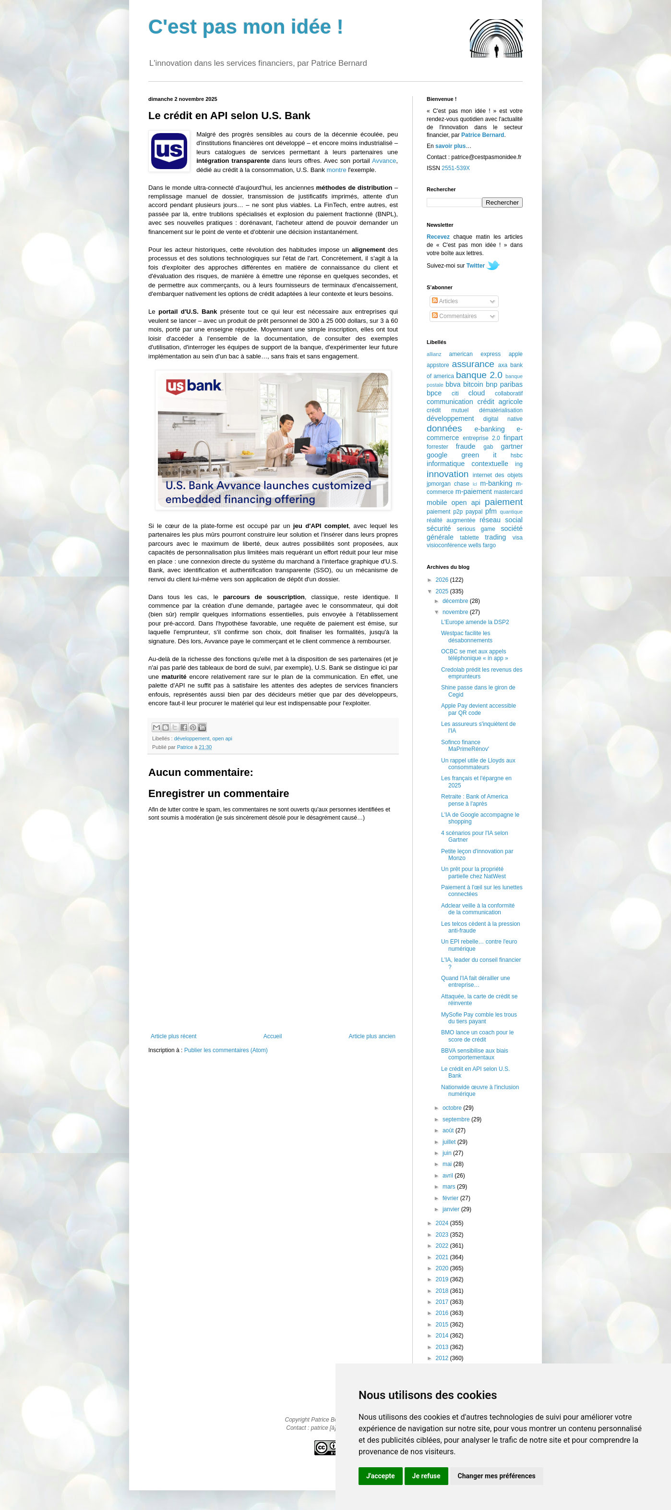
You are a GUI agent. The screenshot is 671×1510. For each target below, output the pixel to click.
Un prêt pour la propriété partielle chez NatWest (473, 872)
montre (336, 169)
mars (450, 1186)
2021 (443, 1257)
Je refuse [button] (426, 1476)
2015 (443, 1324)
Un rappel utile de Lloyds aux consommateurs (478, 764)
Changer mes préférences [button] (497, 1476)
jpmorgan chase (448, 483)
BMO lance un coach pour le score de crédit (477, 1036)
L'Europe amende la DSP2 (475, 622)
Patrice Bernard (482, 135)
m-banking (496, 483)
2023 (443, 1234)
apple (516, 354)
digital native (503, 419)
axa (502, 365)
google (437, 455)
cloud (476, 393)
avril (449, 1175)
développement (192, 738)
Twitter (476, 265)
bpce (434, 393)
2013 (443, 1347)
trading (495, 537)
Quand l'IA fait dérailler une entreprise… (475, 981)
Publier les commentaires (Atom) (226, 1050)
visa (518, 537)
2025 (443, 591)
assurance (473, 364)
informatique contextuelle (467, 463)
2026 (443, 580)
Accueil (273, 1036)
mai (448, 1164)
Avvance (384, 160)
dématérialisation (501, 410)
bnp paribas (504, 384)
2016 (443, 1313)
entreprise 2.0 (481, 438)
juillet (450, 1142)
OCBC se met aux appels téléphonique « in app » (474, 655)
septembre (457, 1119)
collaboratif (509, 393)
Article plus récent (173, 1036)
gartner (512, 446)
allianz (434, 354)
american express (475, 354)
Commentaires (454, 316)
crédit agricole (500, 401)
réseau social (501, 520)
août (449, 1130)
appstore (438, 365)
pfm (491, 511)
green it (478, 455)
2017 (443, 1302)
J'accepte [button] (380, 1476)
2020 (443, 1268)
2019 (443, 1279)
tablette (469, 537)
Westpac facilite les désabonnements (466, 636)
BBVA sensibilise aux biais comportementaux (474, 1054)
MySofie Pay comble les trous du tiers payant (479, 1018)
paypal (474, 511)
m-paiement (473, 491)
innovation (447, 474)
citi (455, 393)
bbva (452, 384)
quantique (511, 512)
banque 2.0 (479, 375)
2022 (443, 1245)
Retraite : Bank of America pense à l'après (474, 800)
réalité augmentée (451, 520)
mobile (437, 502)
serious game (476, 529)
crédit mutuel (447, 410)
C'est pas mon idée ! (246, 26)
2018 (443, 1291)
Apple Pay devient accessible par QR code (478, 709)
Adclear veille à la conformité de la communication (478, 909)
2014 (443, 1335)
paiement (504, 502)
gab (488, 446)
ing (519, 464)
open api (222, 738)
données (444, 428)
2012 (443, 1358)
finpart (513, 438)
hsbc (517, 455)
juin (448, 1153)
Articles (445, 301)
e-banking (489, 429)
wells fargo (482, 545)
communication (450, 401)
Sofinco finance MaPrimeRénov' (465, 745)
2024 (443, 1223)
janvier (452, 1209)
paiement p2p (445, 511)
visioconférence (447, 545)
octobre (453, 1108)
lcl (475, 484)
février (451, 1198)
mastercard (508, 492)
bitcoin (473, 384)
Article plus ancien (372, 1036)
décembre (456, 601)
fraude (466, 446)
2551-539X (456, 168)
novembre (456, 612)
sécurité (439, 528)
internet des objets (498, 475)
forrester (437, 446)
